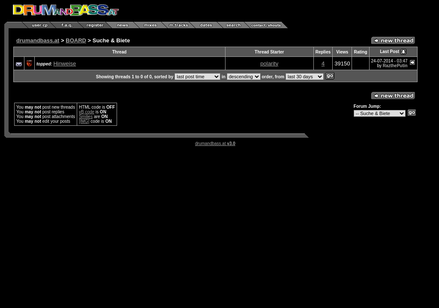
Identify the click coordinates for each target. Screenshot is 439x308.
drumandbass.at (37, 40)
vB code (86, 112)
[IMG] (84, 121)
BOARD (76, 40)
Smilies (86, 116)
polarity (269, 63)
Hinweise (64, 63)
